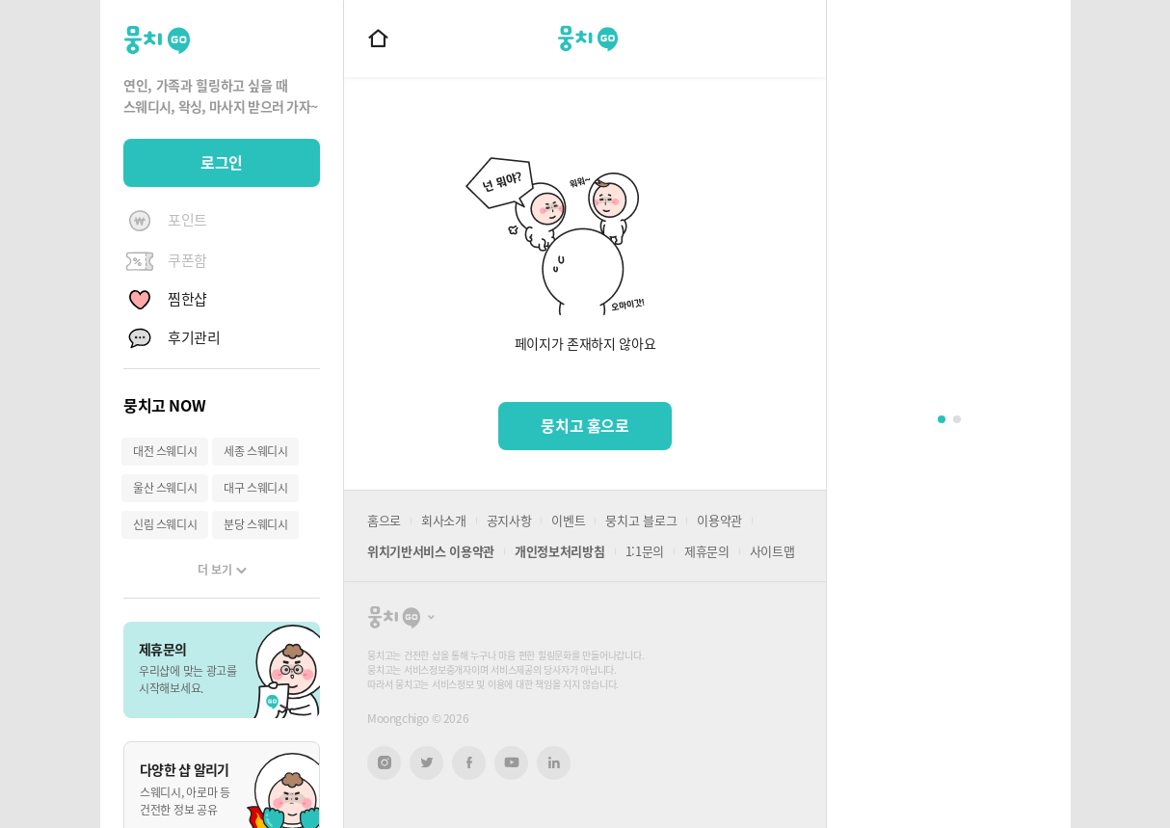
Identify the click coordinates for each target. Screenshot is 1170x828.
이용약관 (719, 520)
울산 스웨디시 (165, 487)
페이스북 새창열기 (468, 763)
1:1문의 (644, 551)
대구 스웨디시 (255, 487)
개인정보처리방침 (559, 551)
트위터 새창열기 (427, 763)
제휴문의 (707, 551)
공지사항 (509, 520)
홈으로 (384, 520)
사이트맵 (772, 551)
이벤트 (568, 520)
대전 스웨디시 (165, 451)
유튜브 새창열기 (511, 762)
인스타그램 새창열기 (384, 763)
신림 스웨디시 (165, 524)
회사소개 (443, 520)
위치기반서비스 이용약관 (430, 551)
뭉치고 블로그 (641, 520)
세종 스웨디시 (255, 451)
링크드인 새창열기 (554, 762)
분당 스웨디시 (255, 524)
